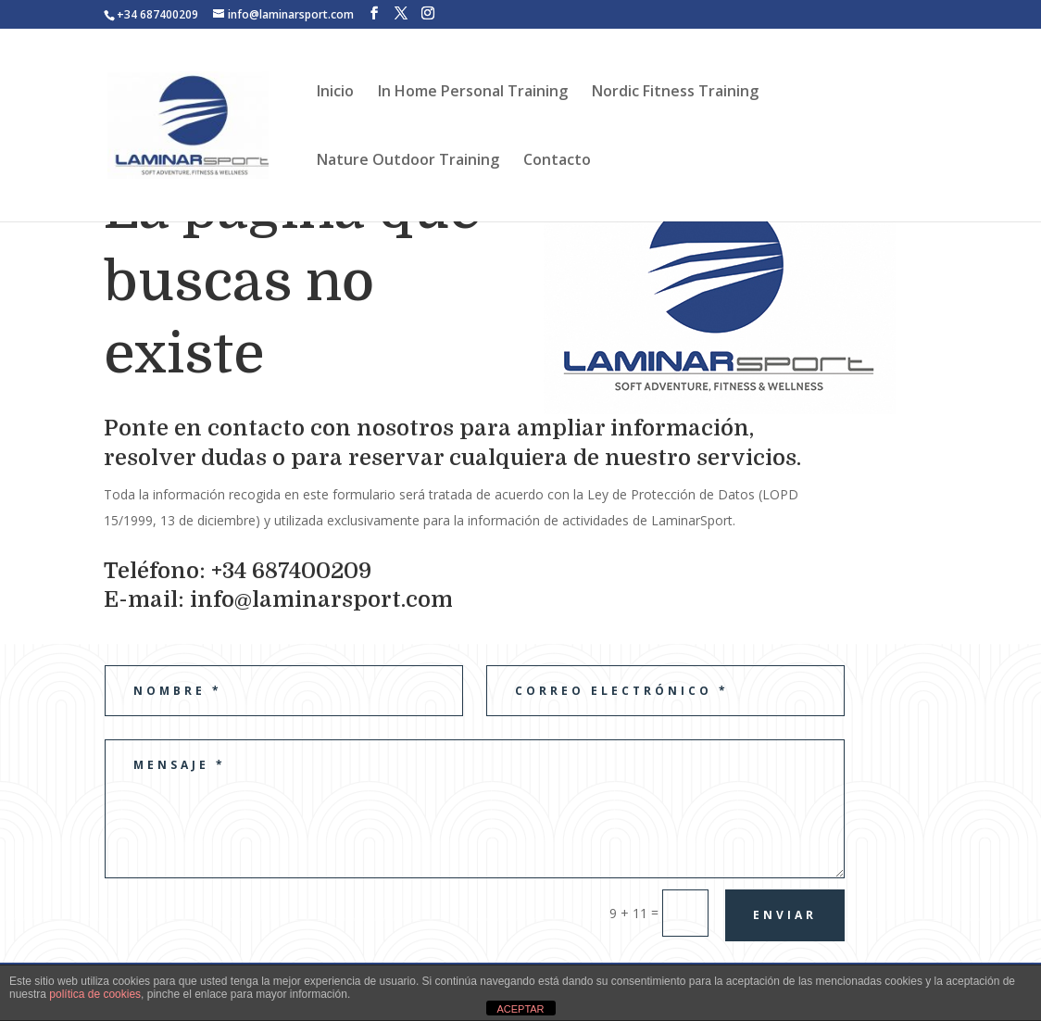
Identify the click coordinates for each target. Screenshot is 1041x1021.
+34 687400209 (157, 14)
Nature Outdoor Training (408, 161)
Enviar (785, 915)
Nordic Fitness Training (675, 92)
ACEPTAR (520, 1009)
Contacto (557, 161)
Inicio (335, 92)
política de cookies (95, 994)
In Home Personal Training (473, 92)
